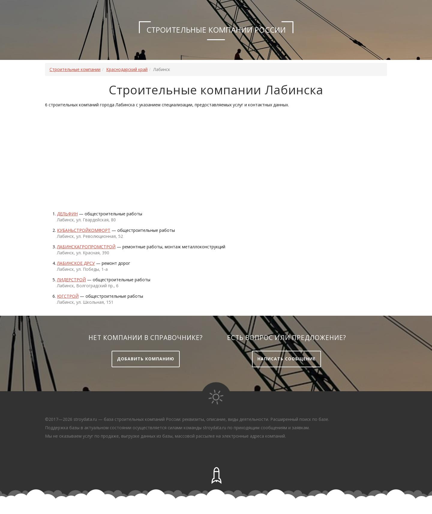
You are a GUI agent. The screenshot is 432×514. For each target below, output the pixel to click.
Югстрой (68, 296)
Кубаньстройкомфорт (83, 230)
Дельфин (67, 214)
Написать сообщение (286, 359)
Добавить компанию (145, 359)
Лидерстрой (71, 279)
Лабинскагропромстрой (86, 247)
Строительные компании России (216, 30)
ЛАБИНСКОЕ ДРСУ (76, 263)
